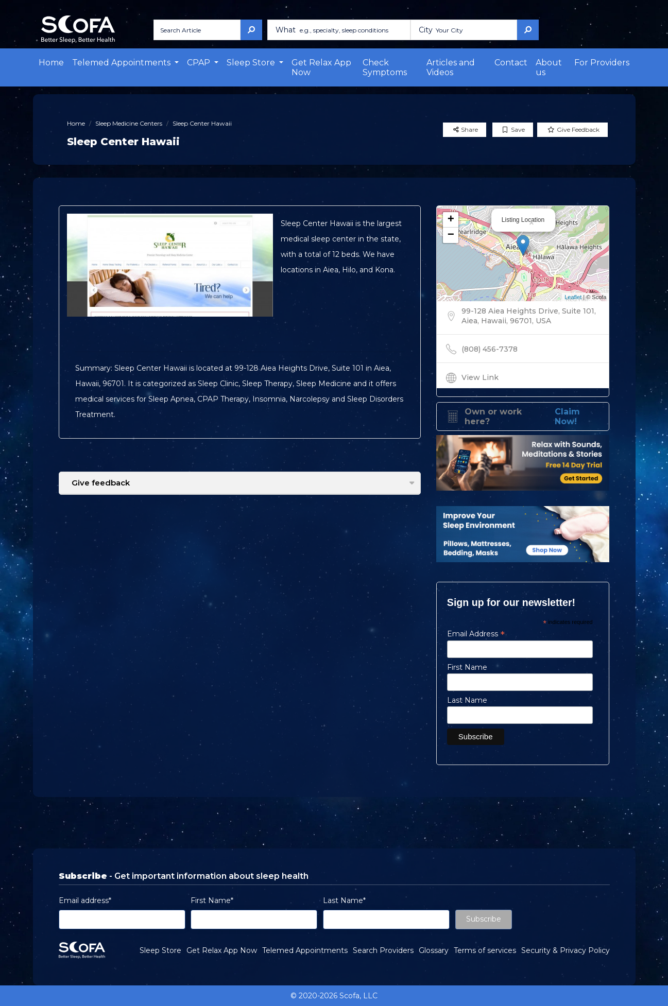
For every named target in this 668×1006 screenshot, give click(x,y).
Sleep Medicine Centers (128, 123)
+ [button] (451, 220)
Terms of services (485, 950)
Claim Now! (567, 416)
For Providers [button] (601, 62)
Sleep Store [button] (252, 62)
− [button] (451, 235)
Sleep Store (160, 950)
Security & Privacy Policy (565, 950)
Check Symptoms (385, 67)
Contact (510, 62)
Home (51, 62)
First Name (467, 667)
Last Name (467, 700)
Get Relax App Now (321, 67)
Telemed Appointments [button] (122, 62)
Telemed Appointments (305, 950)
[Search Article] (197, 30)
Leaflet (572, 297)
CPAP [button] (199, 62)
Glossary (434, 950)
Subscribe (483, 919)
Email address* (85, 900)
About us (549, 67)
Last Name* (344, 900)
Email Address (476, 634)
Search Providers (383, 950)
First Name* (212, 900)
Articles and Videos (450, 67)
